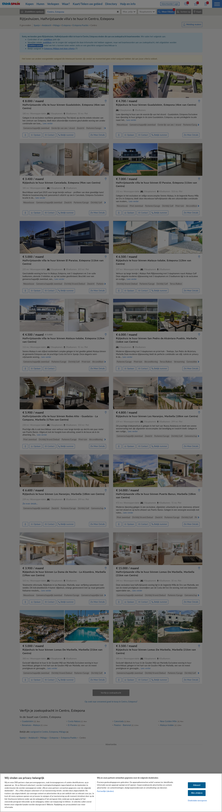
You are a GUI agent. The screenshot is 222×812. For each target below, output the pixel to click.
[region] (111, 792)
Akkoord (196, 785)
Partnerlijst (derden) (105, 791)
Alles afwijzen (196, 793)
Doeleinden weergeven (197, 800)
